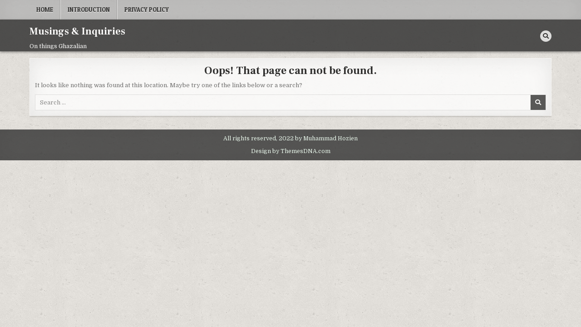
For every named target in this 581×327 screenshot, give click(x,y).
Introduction (89, 9)
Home (44, 9)
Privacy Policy (146, 9)
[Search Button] (545, 36)
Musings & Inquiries (77, 31)
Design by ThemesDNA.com (290, 151)
